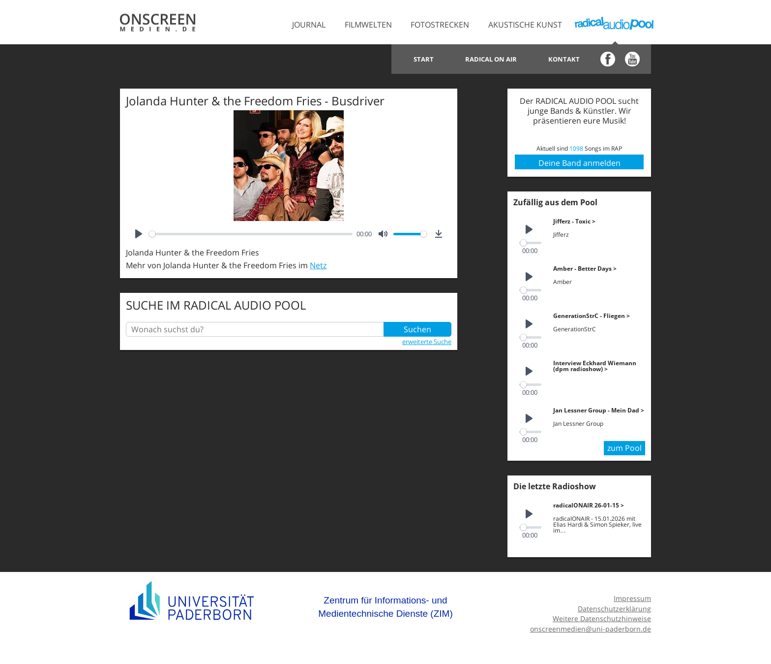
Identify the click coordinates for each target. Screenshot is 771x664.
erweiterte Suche (426, 341)
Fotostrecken (440, 24)
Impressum (632, 598)
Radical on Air (491, 59)
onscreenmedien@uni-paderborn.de (590, 628)
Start (424, 59)
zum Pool (624, 448)
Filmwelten (368, 24)
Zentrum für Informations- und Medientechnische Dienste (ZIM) (385, 607)
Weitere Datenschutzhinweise (602, 618)
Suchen (417, 329)
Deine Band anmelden (579, 163)
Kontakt (564, 59)
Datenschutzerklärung (614, 608)
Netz (318, 265)
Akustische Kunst (525, 24)
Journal (309, 24)
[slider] (251, 234)
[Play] (139, 234)
